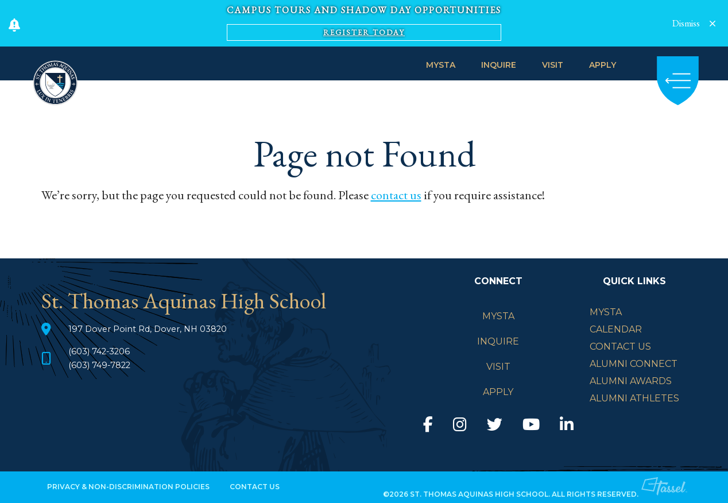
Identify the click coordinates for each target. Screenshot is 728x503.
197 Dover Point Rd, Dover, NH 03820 (154, 328)
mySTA (606, 312)
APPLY (602, 65)
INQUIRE (498, 65)
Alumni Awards (631, 381)
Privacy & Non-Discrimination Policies (128, 486)
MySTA (440, 65)
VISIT (552, 65)
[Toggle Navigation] (677, 80)
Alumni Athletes (634, 398)
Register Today (364, 32)
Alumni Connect (633, 363)
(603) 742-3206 (102, 351)
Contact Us (620, 346)
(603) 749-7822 (103, 364)
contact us (396, 195)
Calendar (616, 329)
